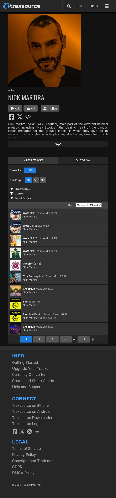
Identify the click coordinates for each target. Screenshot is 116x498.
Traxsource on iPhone (30, 405)
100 (43, 180)
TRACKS (30, 170)
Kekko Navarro (47, 317)
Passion (28, 263)
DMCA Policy (23, 473)
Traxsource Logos (27, 423)
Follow (50, 108)
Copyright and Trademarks (34, 461)
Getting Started (25, 362)
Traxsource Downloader (32, 417)
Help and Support (27, 387)
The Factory (31, 276)
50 (35, 180)
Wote (26, 213)
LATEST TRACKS (33, 160)
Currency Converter (29, 374)
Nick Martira (30, 216)
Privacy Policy (24, 454)
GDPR (17, 467)
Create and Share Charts (33, 381)
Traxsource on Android (31, 411)
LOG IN (81, 6)
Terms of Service (26, 448)
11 (83, 339)
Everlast (28, 301)
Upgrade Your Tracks (30, 368)
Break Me (29, 288)
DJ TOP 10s (83, 160)
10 (28, 180)
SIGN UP (94, 6)
